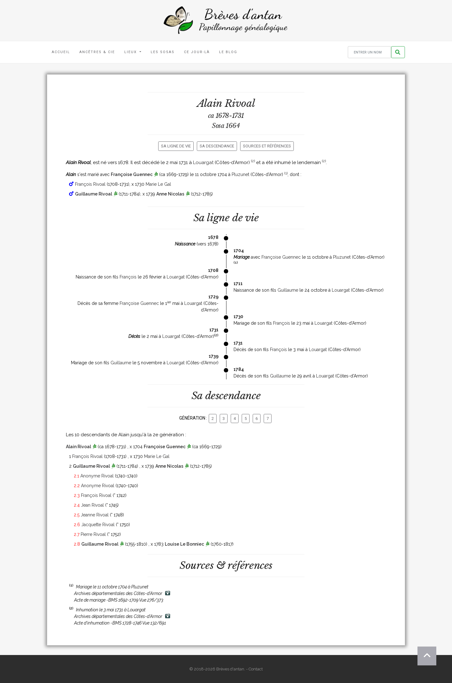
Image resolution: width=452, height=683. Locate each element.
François (128, 276)
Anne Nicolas (170, 193)
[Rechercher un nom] (369, 52)
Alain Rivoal (78, 446)
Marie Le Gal (158, 184)
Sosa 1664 (226, 125)
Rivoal (240, 103)
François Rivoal (90, 184)
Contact (256, 669)
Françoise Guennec (132, 174)
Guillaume (287, 290)
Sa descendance (217, 146)
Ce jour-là (197, 52)
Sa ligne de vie (176, 146)
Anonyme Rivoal (97, 475)
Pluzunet (240, 174)
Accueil (61, 52)
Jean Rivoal (92, 505)
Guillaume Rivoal (93, 193)
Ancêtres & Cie (97, 52)
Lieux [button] (131, 52)
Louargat (203, 162)
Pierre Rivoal (93, 534)
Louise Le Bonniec (184, 544)
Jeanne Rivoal (95, 514)
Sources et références (267, 146)
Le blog (228, 52)
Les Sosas (163, 52)
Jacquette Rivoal (98, 524)
